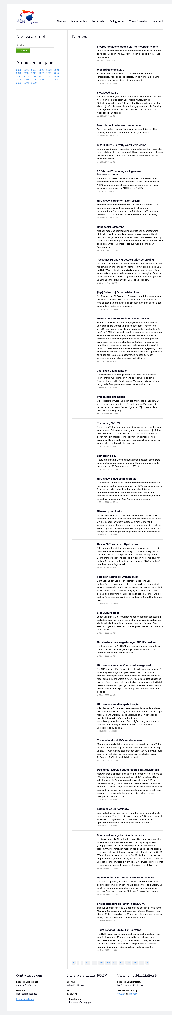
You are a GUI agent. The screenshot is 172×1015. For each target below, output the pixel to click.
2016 (48, 73)
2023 (41, 70)
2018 (33, 73)
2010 (48, 76)
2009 (56, 76)
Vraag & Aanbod (138, 21)
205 (108, 962)
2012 (33, 76)
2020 (18, 73)
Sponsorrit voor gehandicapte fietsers (120, 835)
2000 (34, 83)
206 (115, 962)
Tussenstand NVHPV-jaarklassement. (120, 740)
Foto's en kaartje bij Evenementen (118, 576)
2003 (56, 79)
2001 (26, 83)
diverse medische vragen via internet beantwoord (127, 46)
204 (101, 962)
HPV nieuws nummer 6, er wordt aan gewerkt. (125, 665)
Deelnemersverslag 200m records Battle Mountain (128, 769)
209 (135, 962)
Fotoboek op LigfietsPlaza (113, 808)
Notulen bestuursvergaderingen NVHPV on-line (126, 642)
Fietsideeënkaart (107, 92)
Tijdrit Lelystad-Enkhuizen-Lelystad (119, 929)
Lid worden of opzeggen (79, 1002)
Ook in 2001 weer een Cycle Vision (118, 544)
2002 (18, 83)
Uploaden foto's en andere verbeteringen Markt (126, 877)
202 (87, 962)
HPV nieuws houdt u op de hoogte (118, 704)
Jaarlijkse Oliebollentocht (112, 370)
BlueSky (133, 993)
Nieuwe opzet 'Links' (110, 511)
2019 (26, 73)
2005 (41, 79)
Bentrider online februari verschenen (119, 125)
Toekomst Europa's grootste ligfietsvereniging (125, 259)
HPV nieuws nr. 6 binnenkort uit (116, 478)
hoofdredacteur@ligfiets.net (131, 985)
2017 (41, 73)
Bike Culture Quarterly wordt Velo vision (121, 145)
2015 (56, 73)
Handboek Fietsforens (110, 226)
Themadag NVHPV (108, 423)
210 (141, 962)
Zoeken (23, 50)
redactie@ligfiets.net (26, 985)
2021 (56, 70)
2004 (49, 79)
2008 (19, 79)
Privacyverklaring (25, 999)
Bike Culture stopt (108, 612)
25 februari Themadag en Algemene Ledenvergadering (119, 173)
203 (94, 962)
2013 (26, 76)
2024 (34, 70)
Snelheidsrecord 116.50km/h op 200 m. (121, 903)
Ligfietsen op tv (106, 455)
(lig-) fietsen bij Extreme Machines (118, 292)
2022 (49, 70)
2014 (18, 76)
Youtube (121, 993)
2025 (26, 70)
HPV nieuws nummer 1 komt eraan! (118, 200)
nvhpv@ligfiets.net (76, 985)
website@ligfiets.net (26, 993)
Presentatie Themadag (111, 396)
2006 (34, 79)
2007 (26, 79)
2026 (18, 70)
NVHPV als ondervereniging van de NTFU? (123, 318)
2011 (41, 76)
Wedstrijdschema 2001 (111, 69)
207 (121, 962)
